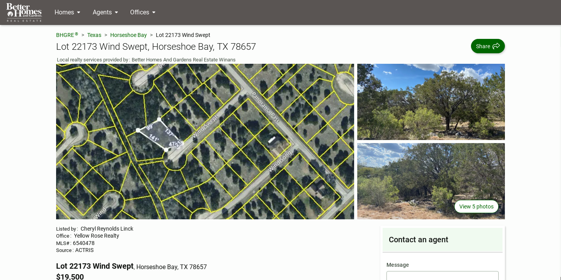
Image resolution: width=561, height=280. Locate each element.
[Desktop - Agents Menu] (105, 12)
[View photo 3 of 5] (431, 181)
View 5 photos (476, 206)
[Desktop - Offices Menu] (142, 12)
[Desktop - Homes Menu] (67, 12)
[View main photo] (205, 141)
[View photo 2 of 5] (431, 102)
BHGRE (67, 35)
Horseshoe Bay (128, 35)
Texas (94, 35)
